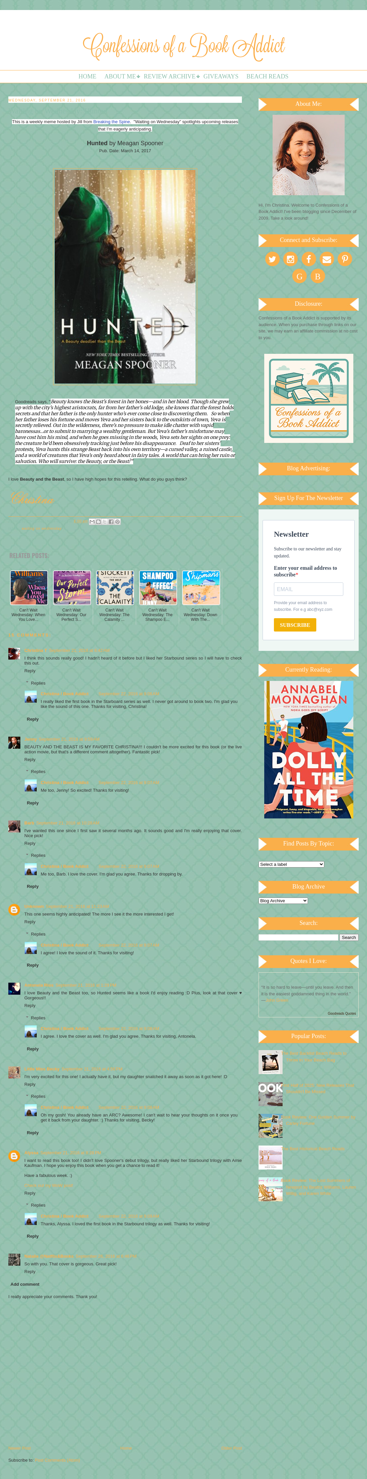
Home (87, 76)
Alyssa (31, 1152)
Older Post (232, 1448)
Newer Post (19, 1448)
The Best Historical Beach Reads (313, 1148)
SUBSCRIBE (295, 625)
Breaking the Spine (111, 121)
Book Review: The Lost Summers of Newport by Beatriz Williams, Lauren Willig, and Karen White (318, 1187)
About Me (120, 76)
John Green (277, 1000)
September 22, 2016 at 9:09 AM (128, 1216)
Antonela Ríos (38, 985)
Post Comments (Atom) (57, 1460)
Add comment (25, 1284)
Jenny (30, 739)
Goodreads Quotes (342, 1013)
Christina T (35, 650)
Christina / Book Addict (64, 693)
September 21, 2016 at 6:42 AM (79, 650)
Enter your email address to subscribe (305, 571)
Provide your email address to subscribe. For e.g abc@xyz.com (303, 606)
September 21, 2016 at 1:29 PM (85, 985)
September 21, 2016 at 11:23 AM (77, 906)
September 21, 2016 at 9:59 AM (69, 739)
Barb (29, 822)
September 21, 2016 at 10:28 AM (67, 822)
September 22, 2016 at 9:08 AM (128, 1028)
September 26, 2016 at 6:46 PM (106, 1256)
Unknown (34, 906)
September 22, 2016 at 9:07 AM (128, 782)
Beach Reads (268, 76)
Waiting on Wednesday (42, 528)
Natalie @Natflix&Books (49, 1256)
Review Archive (170, 76)
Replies (38, 682)
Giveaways (221, 76)
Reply (29, 670)
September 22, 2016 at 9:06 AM (128, 693)
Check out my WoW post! (48, 1185)
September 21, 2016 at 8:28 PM (70, 1152)
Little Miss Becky (42, 1068)
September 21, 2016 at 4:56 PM (92, 1068)
